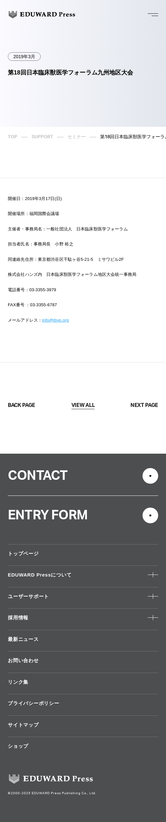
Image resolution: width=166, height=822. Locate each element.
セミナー (77, 137)
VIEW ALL (83, 405)
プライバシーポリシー (33, 703)
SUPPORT (42, 137)
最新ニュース (23, 639)
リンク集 (18, 682)
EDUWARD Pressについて (39, 575)
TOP (12, 137)
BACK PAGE (21, 405)
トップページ (23, 553)
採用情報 (18, 617)
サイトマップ (23, 725)
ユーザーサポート (28, 596)
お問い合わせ (23, 660)
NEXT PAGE (144, 405)
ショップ (18, 746)
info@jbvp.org (55, 320)
